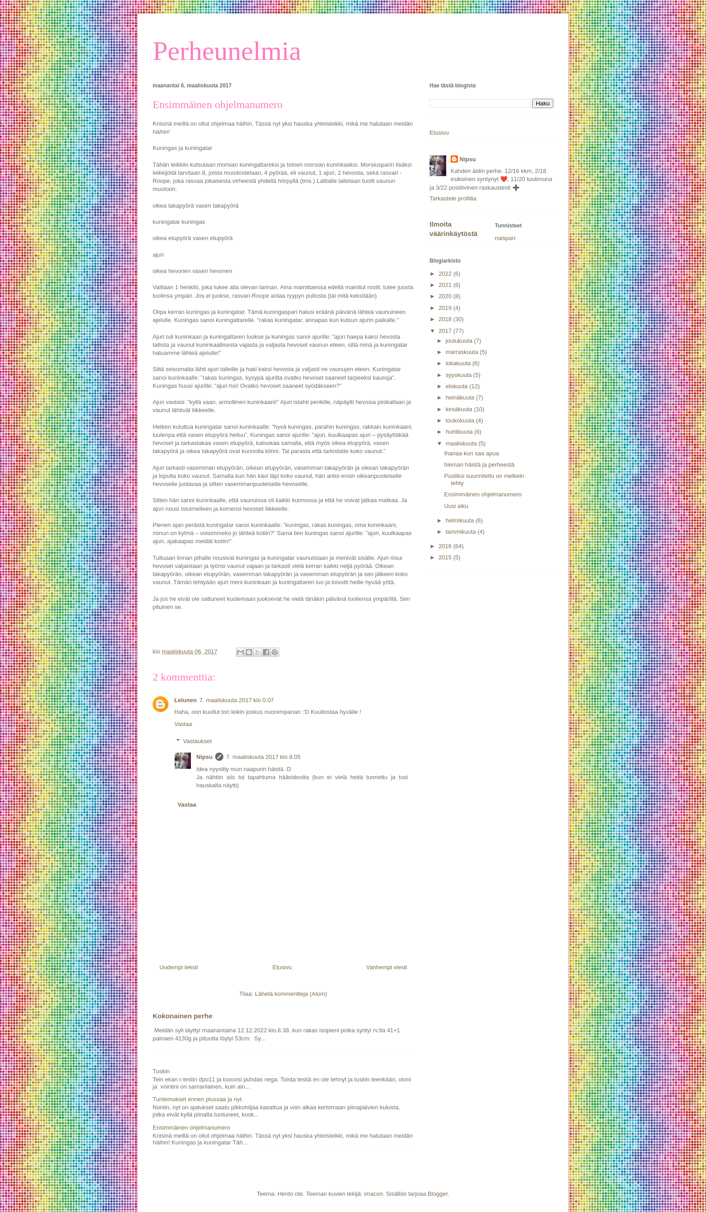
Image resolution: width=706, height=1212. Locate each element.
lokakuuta (459, 363)
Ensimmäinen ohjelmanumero (191, 1127)
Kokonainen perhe (183, 1016)
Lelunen (185, 700)
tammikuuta (462, 531)
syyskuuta (459, 375)
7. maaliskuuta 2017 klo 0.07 (236, 700)
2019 (446, 307)
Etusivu (282, 967)
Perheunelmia (227, 51)
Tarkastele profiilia (453, 198)
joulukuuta (460, 340)
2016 (446, 546)
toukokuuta (461, 420)
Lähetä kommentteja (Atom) (291, 993)
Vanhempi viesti (386, 967)
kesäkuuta (460, 409)
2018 (446, 319)
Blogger (438, 1193)
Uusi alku (456, 506)
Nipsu (204, 757)
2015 (446, 557)
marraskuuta (463, 352)
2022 (446, 273)
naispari (505, 238)
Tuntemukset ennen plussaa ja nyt (197, 1099)
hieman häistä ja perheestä (479, 464)
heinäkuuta (461, 397)
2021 (446, 284)
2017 (446, 330)
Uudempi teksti (178, 967)
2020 (446, 296)
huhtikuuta (460, 431)
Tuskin (161, 1071)
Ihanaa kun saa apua (471, 453)
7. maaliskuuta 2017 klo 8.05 (263, 757)
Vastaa (183, 724)
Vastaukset (197, 741)
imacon (373, 1193)
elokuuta (458, 386)
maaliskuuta (462, 443)
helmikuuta (460, 520)
